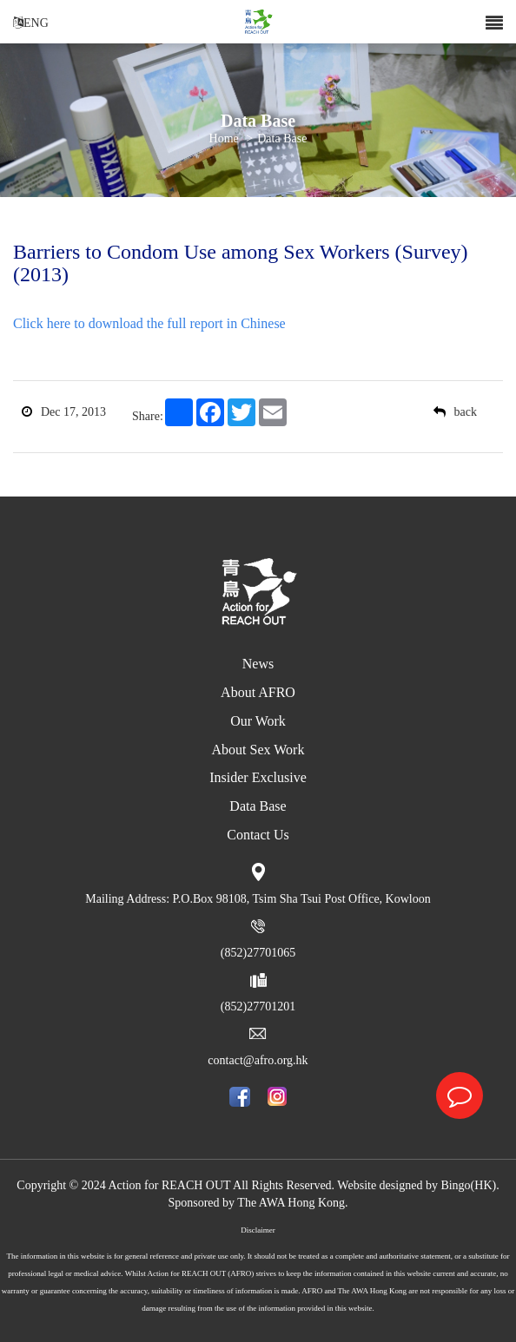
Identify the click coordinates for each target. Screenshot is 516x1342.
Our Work (258, 721)
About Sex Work (258, 749)
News (258, 663)
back (455, 411)
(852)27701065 (258, 952)
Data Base (282, 139)
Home (224, 139)
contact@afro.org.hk (258, 1060)
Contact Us (258, 834)
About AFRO (258, 692)
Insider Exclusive (258, 777)
